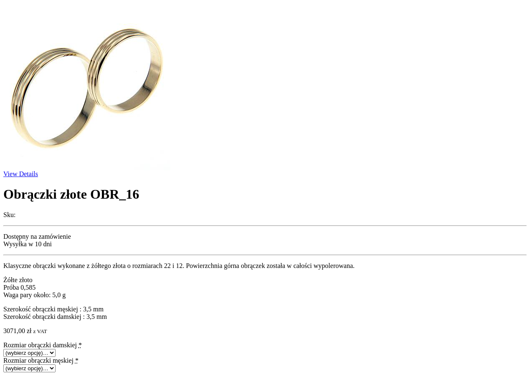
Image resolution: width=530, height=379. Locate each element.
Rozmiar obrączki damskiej (42, 345)
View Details (20, 173)
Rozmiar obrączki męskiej (41, 360)
